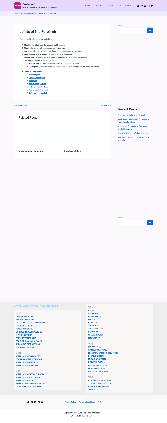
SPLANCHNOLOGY (96, 335)
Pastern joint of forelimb (39, 90)
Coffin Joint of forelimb (38, 93)
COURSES (99, 5)
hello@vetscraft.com (88, 416)
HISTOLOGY (93, 332)
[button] (103, 5)
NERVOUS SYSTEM (96, 356)
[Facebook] (149, 6)
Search (121, 26)
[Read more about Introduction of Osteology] (40, 136)
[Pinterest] (145, 6)
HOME (87, 6)
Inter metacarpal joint (38, 84)
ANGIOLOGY (93, 326)
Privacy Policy (71, 402)
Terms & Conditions (87, 402)
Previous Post (21, 105)
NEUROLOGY (93, 322)
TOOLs (129, 5)
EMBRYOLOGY (94, 338)
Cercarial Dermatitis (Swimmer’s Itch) (133, 133)
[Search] (150, 30)
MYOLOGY (92, 319)
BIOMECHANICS (95, 316)
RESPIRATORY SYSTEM (98, 365)
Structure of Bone (73, 151)
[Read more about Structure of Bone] (85, 136)
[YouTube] (142, 6)
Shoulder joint (34, 74)
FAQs (119, 6)
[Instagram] (138, 6)
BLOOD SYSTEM (95, 347)
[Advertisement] (135, 70)
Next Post (106, 105)
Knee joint (33, 81)
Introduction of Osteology (32, 151)
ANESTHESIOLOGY (96, 329)
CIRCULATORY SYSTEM (98, 350)
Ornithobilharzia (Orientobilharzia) (132, 115)
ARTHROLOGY (94, 313)
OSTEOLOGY (93, 310)
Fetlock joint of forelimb (39, 87)
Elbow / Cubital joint (37, 78)
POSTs (110, 6)
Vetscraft (29, 4)
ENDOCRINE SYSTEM (97, 368)
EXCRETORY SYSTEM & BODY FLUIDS (104, 353)
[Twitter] (152, 6)
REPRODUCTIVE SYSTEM (98, 371)
